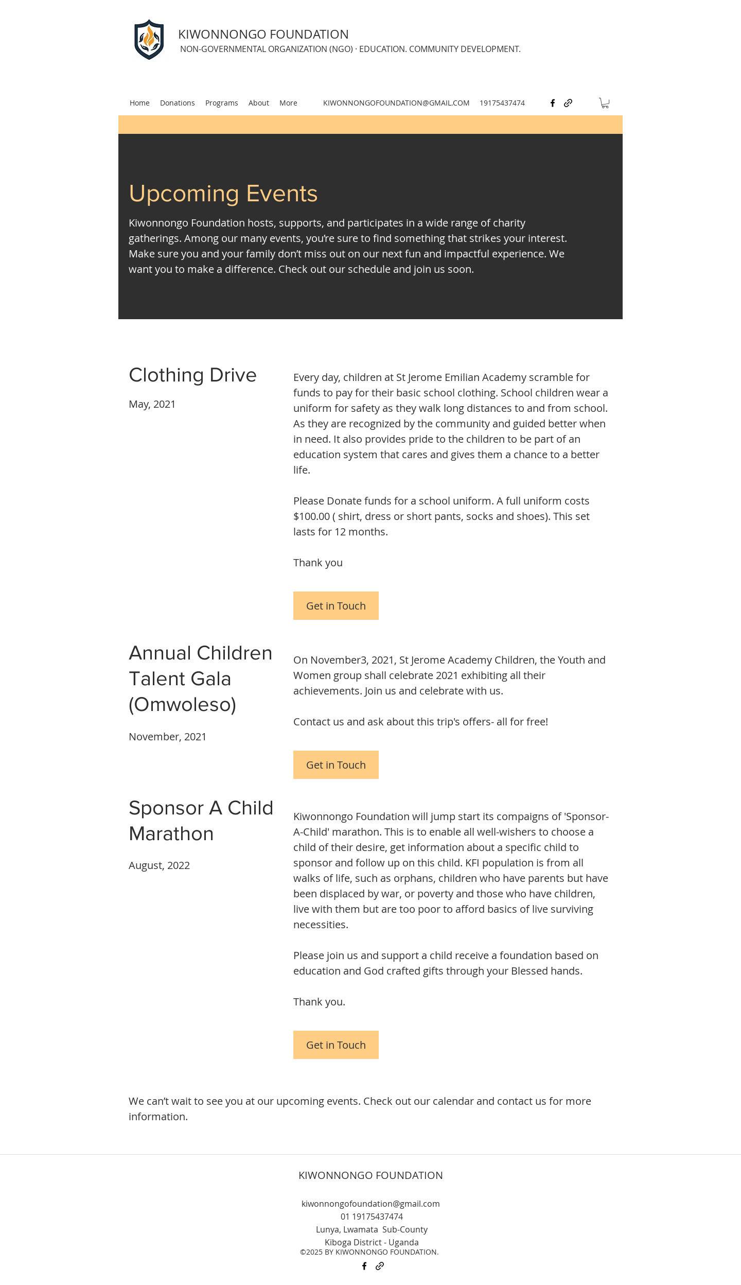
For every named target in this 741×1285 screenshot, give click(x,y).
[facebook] (553, 103)
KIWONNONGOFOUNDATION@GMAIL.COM (396, 103)
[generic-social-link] (568, 103)
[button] (605, 103)
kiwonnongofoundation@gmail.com (371, 1203)
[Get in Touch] (336, 606)
